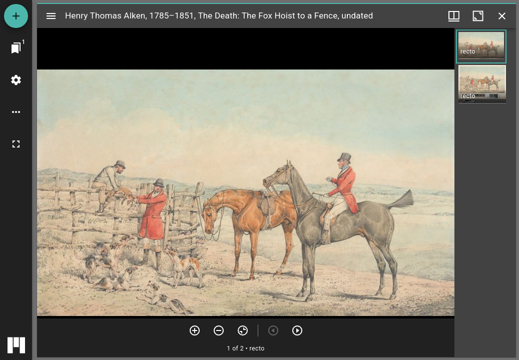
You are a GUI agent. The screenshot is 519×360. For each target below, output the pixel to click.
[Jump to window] (16, 48)
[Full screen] (16, 144)
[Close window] (502, 16)
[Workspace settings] (16, 80)
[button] (481, 46)
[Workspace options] (16, 112)
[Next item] (297, 330)
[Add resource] (16, 16)
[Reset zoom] (243, 330)
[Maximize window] (478, 16)
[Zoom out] (219, 330)
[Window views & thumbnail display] (454, 16)
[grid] (485, 192)
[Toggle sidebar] (51, 16)
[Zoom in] (195, 330)
